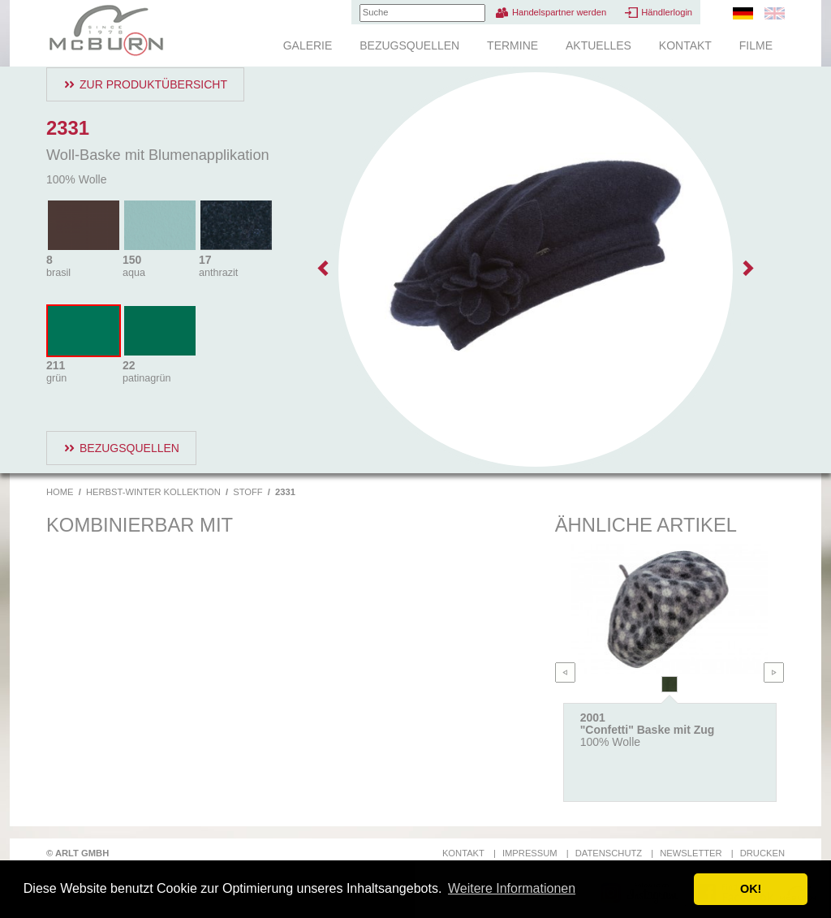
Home (60, 492)
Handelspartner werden (559, 12)
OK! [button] (750, 888)
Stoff (247, 492)
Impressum (530, 853)
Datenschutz (608, 853)
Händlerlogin (666, 12)
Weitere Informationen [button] (511, 888)
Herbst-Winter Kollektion (153, 492)
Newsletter (690, 853)
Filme (756, 45)
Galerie (308, 45)
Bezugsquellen (409, 45)
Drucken (762, 853)
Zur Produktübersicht (153, 84)
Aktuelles (598, 45)
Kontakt (685, 45)
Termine (512, 45)
